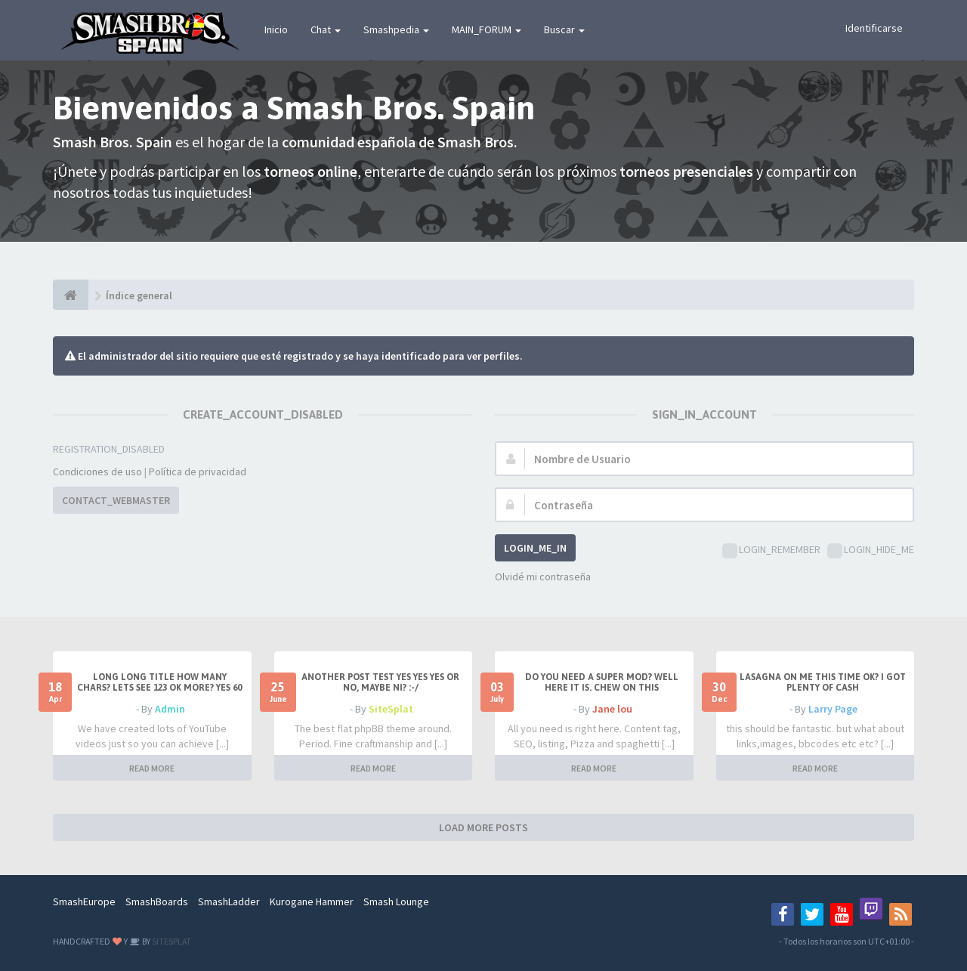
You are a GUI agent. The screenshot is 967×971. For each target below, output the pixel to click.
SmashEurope (84, 901)
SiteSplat (391, 709)
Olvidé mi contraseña (543, 576)
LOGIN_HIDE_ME (870, 550)
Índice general (139, 295)
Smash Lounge (396, 901)
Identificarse (874, 28)
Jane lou (612, 709)
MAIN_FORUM (486, 29)
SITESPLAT (170, 941)
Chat (325, 29)
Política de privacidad (197, 471)
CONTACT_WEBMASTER (116, 500)
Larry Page (832, 709)
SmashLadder (229, 901)
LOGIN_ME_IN (535, 548)
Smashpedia (396, 29)
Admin (170, 709)
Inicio (276, 29)
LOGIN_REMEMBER (771, 550)
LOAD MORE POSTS (483, 827)
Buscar (564, 29)
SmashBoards (156, 901)
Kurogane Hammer (312, 901)
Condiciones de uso (97, 471)
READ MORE (152, 768)
